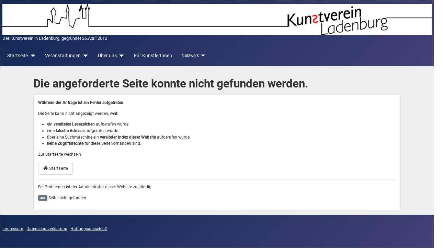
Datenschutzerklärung (46, 228)
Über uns (107, 55)
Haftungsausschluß (88, 228)
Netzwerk (190, 55)
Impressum (12, 228)
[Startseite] (31, 55)
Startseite (17, 55)
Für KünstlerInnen (153, 55)
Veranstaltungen (63, 55)
